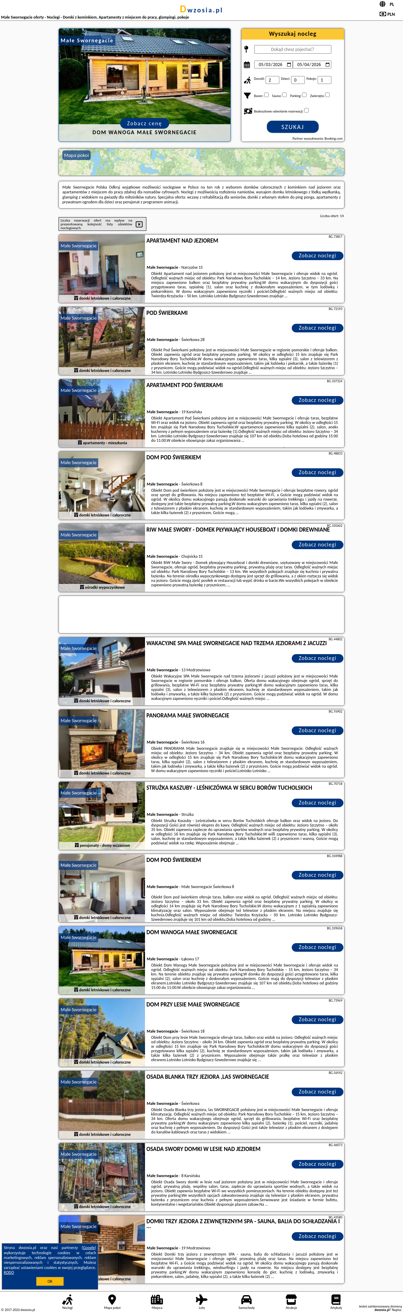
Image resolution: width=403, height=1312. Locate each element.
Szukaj (292, 127)
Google (89, 1247)
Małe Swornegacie (78, 246)
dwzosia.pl (201, 10)
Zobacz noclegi (318, 255)
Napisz (396, 1310)
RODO (9, 1272)
